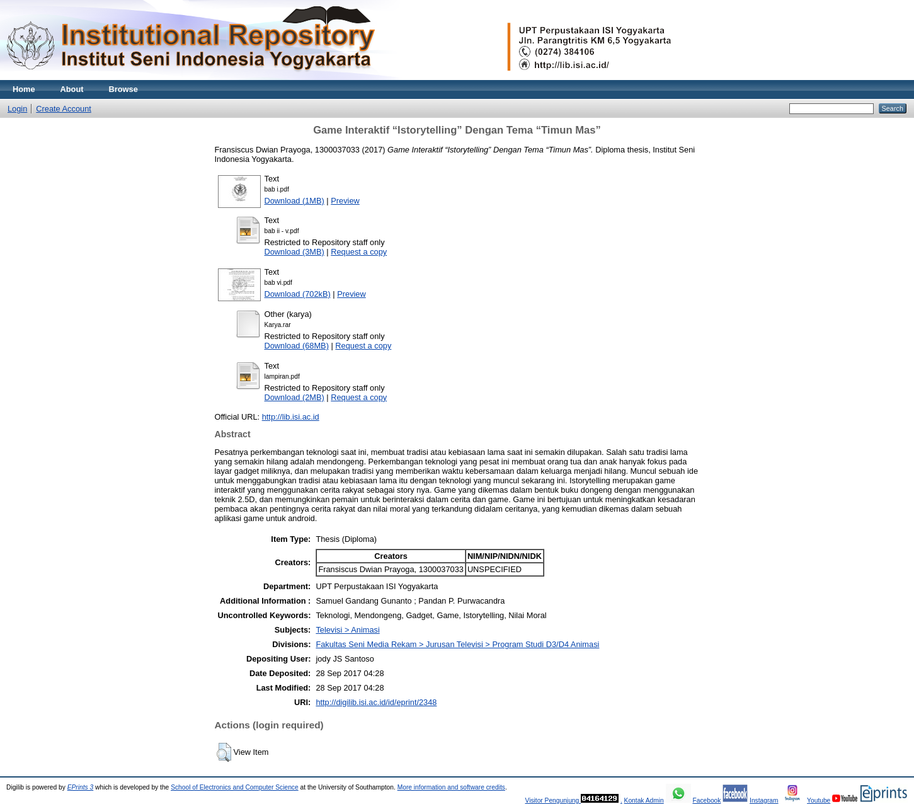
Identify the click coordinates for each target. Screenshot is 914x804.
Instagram (764, 800)
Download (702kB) (298, 294)
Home (24, 89)
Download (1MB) (294, 200)
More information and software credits (451, 787)
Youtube (818, 800)
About (72, 89)
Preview (345, 200)
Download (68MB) (297, 345)
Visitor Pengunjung (553, 800)
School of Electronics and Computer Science (235, 787)
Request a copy (359, 251)
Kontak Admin (644, 800)
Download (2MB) (294, 397)
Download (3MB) (294, 251)
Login (17, 108)
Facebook (706, 800)
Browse (123, 89)
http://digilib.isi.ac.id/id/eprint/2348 (376, 702)
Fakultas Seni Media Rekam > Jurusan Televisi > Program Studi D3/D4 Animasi (457, 644)
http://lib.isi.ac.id (290, 417)
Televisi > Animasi (347, 630)
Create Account (63, 108)
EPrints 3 (80, 787)
